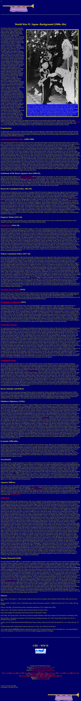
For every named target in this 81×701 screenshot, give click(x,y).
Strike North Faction (11, 580)
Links (48, 676)
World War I (6, 225)
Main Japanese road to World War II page (43, 667)
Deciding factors (34, 673)
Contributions (32, 676)
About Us (40, 671)
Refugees (44, 674)
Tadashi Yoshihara (15, 494)
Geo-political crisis (51, 673)
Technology (51, 674)
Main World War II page (43, 677)
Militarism (5, 498)
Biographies (6, 673)
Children (20, 673)
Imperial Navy (37, 488)
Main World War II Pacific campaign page (43, 670)
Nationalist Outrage (9, 325)
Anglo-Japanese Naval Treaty (28, 178)
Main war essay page (43, 678)
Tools (59, 676)
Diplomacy (42, 673)
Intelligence (75, 673)
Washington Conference (10, 302)
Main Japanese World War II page (43, 668)
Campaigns (13, 673)
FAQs (38, 676)
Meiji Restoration (32, 371)
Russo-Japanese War (26, 176)
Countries (26, 673)
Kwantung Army (34, 487)
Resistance (34, 674)
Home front (68, 673)
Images (43, 676)
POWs (28, 674)
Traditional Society (8, 360)
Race (39, 674)
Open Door (46, 417)
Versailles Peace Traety (10, 289)
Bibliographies (24, 676)
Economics (60, 673)
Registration (54, 676)
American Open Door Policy (12, 139)
